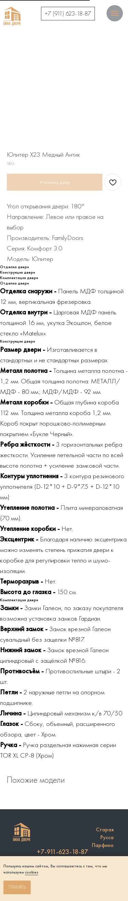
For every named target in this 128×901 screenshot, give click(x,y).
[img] (11, 16)
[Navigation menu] (114, 13)
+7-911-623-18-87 (62, 851)
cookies (31, 872)
